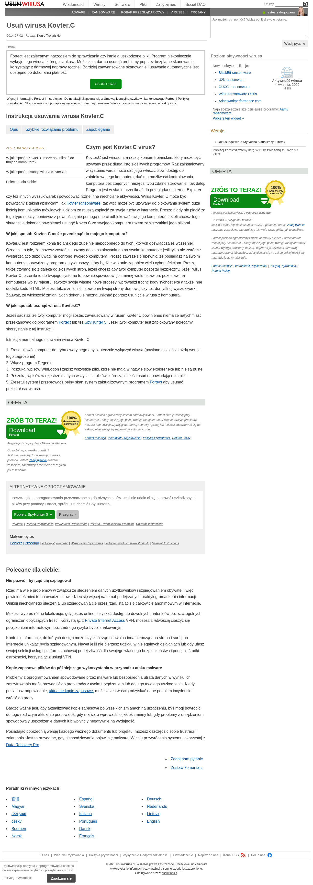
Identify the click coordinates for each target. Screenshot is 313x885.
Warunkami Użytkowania (124, 438)
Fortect (39, 98)
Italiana (85, 814)
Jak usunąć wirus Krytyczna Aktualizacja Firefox (251, 142)
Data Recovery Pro (22, 745)
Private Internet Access (105, 620)
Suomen (18, 829)
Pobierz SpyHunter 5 (31, 514)
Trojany (198, 12)
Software (122, 4)
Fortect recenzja (95, 438)
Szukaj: (269, 4)
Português (88, 821)
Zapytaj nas (166, 4)
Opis (14, 129)
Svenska (86, 806)
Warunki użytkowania (69, 855)
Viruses (178, 12)
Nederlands (157, 806)
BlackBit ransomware (235, 73)
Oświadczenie (183, 855)
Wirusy (99, 4)
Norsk (16, 836)
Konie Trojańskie (49, 35)
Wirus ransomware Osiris (238, 94)
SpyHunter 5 (95, 322)
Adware (79, 12)
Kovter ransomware (84, 203)
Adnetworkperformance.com (240, 101)
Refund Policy (181, 438)
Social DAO (195, 4)
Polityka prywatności (103, 855)
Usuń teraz (106, 84)
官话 (15, 799)
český (16, 821)
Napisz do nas (208, 855)
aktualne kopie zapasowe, (71, 691)
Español (86, 799)
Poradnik (17, 524)
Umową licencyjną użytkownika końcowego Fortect (139, 98)
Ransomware (103, 12)
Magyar (17, 806)
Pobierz (16, 543)
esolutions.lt (169, 873)
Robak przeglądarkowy (142, 12)
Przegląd (32, 543)
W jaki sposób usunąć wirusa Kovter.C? (36, 172)
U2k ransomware (232, 80)
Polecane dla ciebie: (21, 182)
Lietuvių (153, 814)
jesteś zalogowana (281, 12)
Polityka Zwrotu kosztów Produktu (112, 524)
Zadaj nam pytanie (187, 759)
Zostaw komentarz (187, 767)
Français (86, 836)
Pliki (142, 4)
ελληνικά (18, 814)
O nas (45, 855)
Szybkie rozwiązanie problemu (52, 129)
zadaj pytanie (38, 460)
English (153, 821)
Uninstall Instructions (149, 524)
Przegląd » (68, 514)
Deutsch (154, 799)
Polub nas (261, 855)
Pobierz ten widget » (228, 118)
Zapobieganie (98, 129)
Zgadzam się (61, 878)
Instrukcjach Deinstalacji (63, 98)
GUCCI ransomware (234, 87)
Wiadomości (73, 4)
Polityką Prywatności (17, 878)
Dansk (84, 829)
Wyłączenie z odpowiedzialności (145, 855)
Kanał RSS (234, 855)
